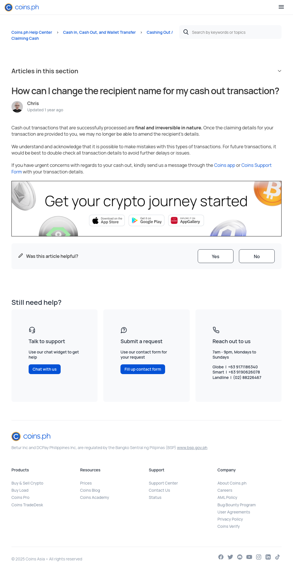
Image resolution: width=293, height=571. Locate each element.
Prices (86, 483)
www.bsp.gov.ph (192, 447)
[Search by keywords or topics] (230, 32)
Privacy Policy (230, 519)
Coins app (224, 165)
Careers (224, 490)
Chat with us (45, 369)
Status (155, 497)
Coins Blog (90, 490)
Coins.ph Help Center (31, 32)
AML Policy (227, 497)
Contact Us (159, 490)
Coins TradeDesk (27, 504)
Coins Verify (228, 526)
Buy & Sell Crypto (27, 483)
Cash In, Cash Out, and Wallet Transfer (99, 32)
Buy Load (19, 490)
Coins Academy (94, 497)
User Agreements (233, 512)
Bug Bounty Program (236, 504)
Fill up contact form (142, 369)
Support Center (163, 483)
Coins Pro (20, 497)
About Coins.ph (231, 483)
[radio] (215, 256)
